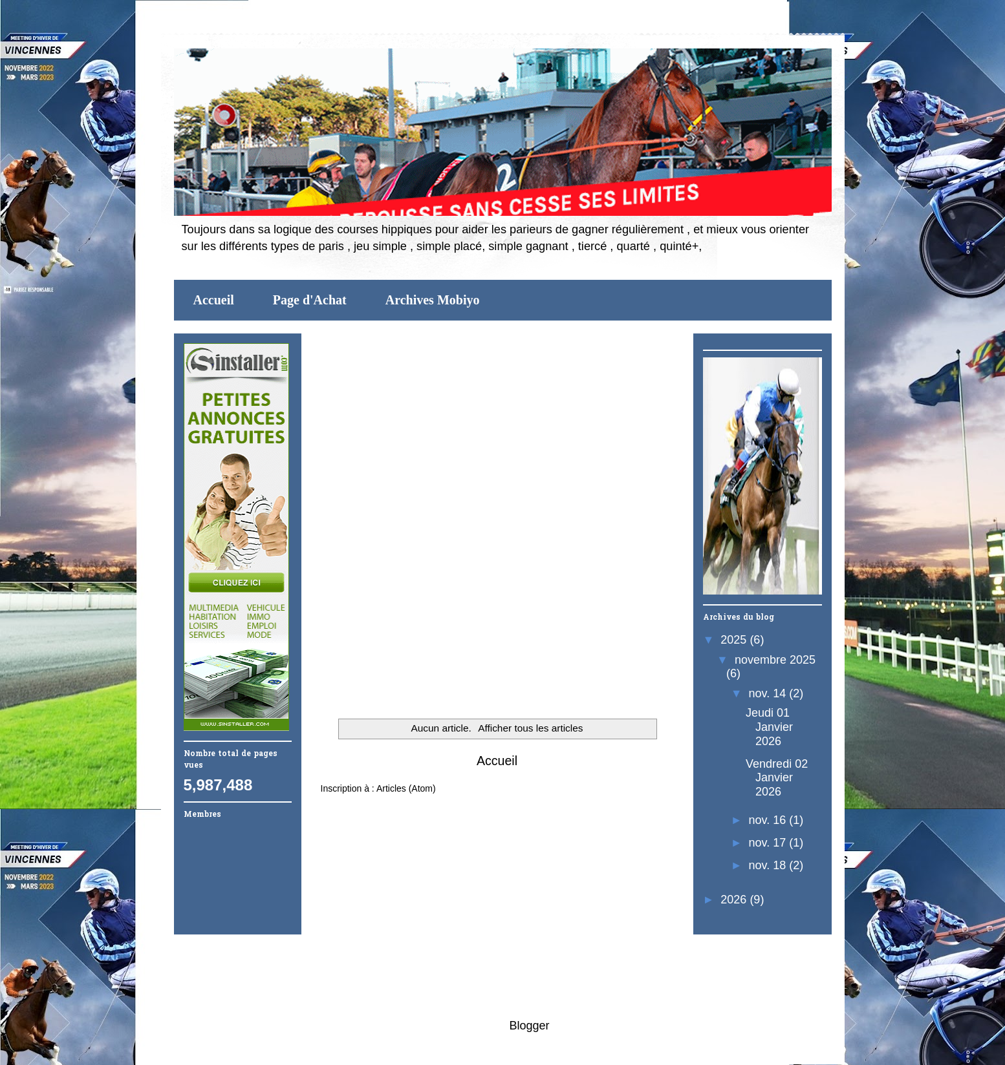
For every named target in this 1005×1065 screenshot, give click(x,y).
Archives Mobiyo (432, 300)
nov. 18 (769, 865)
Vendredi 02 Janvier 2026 (777, 777)
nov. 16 (769, 820)
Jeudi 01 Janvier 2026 (769, 726)
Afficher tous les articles (530, 727)
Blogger (528, 1025)
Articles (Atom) (406, 788)
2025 (735, 639)
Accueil (213, 300)
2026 (735, 899)
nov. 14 (769, 693)
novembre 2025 (775, 659)
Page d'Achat (310, 300)
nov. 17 (769, 842)
